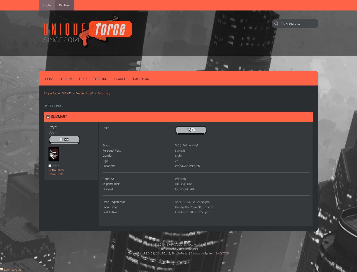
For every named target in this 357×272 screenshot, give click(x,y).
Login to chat (12, 269)
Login (47, 5)
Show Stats (55, 174)
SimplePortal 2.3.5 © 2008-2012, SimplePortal (158, 253)
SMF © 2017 (175, 244)
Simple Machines (195, 244)
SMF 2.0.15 (158, 244)
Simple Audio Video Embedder (178, 249)
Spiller (208, 253)
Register (64, 5)
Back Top (222, 253)
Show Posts (56, 169)
